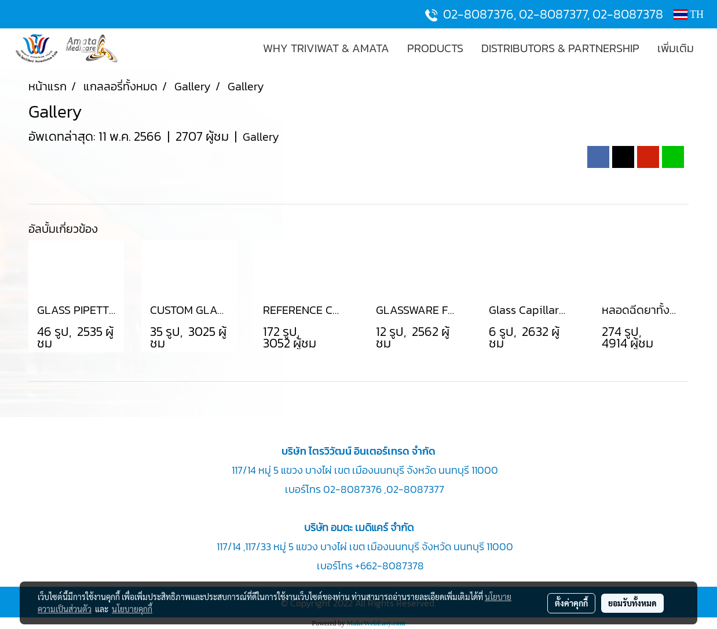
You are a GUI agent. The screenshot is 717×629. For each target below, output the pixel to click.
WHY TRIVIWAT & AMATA (326, 48)
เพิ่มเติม (675, 48)
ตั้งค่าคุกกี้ (571, 603)
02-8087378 (627, 14)
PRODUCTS (435, 48)
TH (689, 14)
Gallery (261, 136)
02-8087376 (478, 14)
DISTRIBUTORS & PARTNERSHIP (560, 48)
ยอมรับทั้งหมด (632, 603)
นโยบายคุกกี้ (132, 609)
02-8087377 (553, 14)
